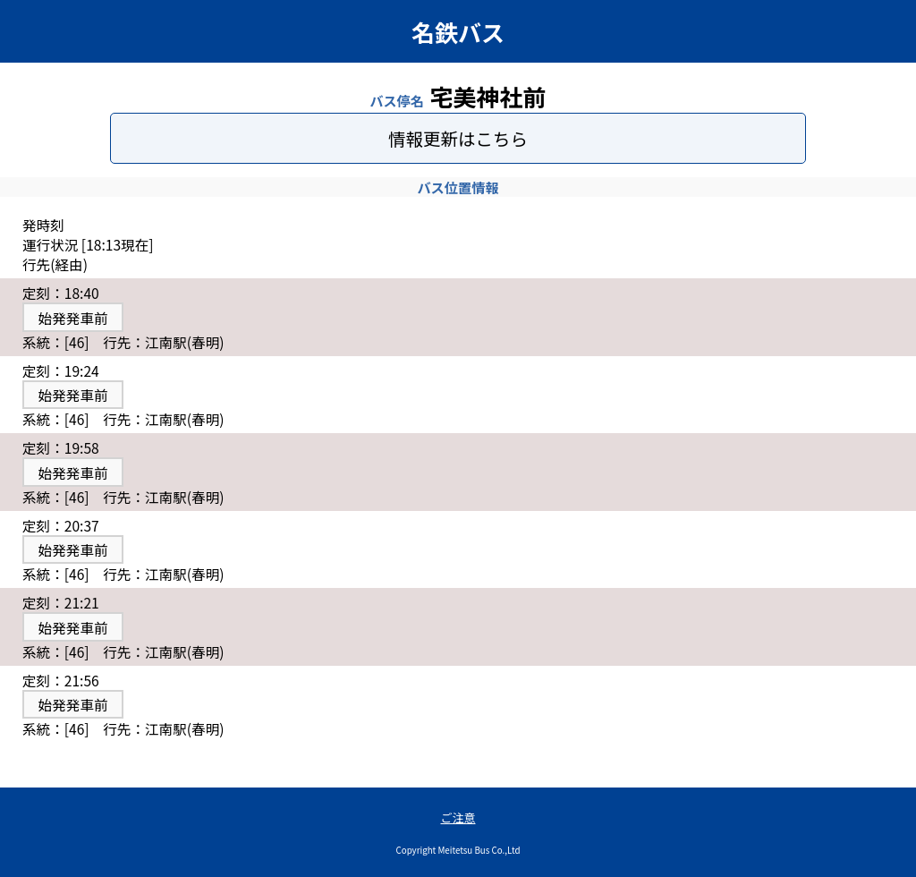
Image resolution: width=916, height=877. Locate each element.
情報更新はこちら (458, 138)
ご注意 (457, 817)
